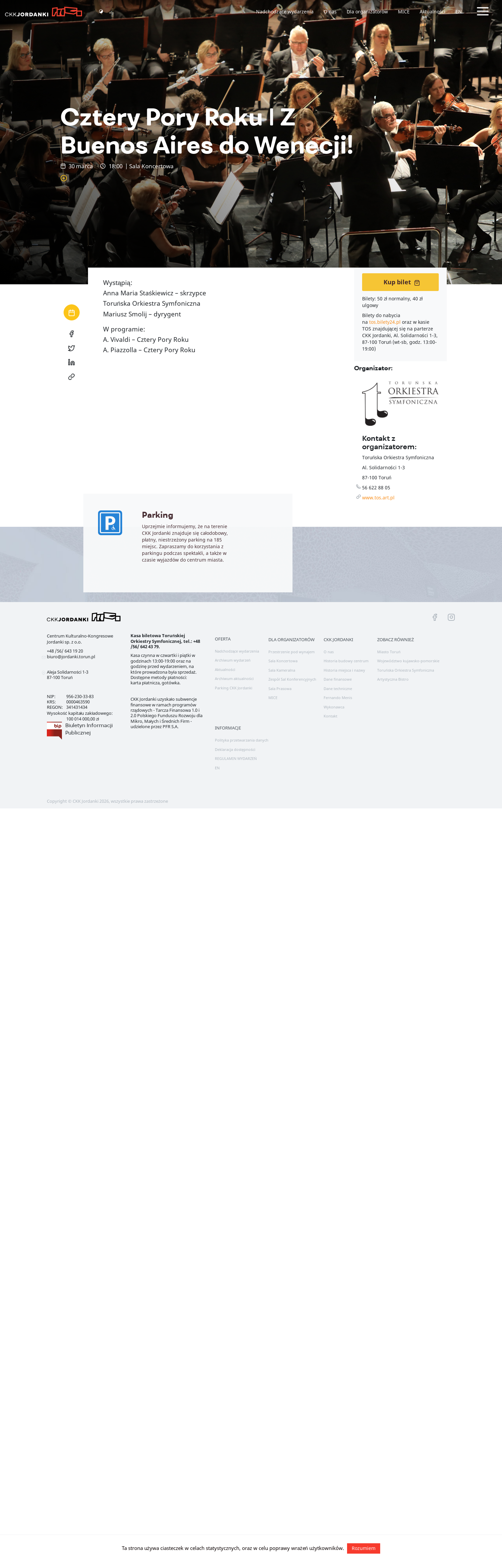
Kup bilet (402, 282)
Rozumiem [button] (363, 1548)
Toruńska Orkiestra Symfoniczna (405, 670)
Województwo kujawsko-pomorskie (408, 660)
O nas (330, 11)
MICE (404, 11)
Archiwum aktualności (234, 678)
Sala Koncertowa (283, 660)
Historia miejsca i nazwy (344, 670)
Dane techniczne (338, 688)
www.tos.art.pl (378, 497)
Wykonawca (334, 706)
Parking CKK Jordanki (233, 687)
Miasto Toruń (388, 651)
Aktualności (432, 11)
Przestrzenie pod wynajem (291, 651)
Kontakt (330, 715)
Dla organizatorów (367, 11)
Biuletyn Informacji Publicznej (89, 729)
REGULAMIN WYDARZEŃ (236, 758)
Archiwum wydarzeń (232, 660)
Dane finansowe (338, 679)
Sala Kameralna (281, 670)
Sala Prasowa (279, 688)
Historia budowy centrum (346, 660)
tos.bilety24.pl (385, 322)
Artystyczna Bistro (393, 679)
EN (458, 11)
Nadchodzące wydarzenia (285, 11)
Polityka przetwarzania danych (241, 740)
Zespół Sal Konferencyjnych (292, 679)
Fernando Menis (338, 697)
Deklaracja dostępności (235, 749)
